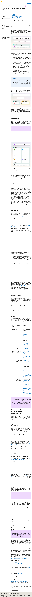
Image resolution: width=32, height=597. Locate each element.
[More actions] (30, 6)
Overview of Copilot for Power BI (25, 285)
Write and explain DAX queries (27, 374)
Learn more (28, 567)
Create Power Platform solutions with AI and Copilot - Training (19, 581)
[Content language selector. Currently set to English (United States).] (4, 593)
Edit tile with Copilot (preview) (27, 393)
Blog (10, 595)
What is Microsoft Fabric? (16, 562)
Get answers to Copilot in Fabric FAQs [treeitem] (6, 27)
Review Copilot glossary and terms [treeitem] (6, 20)
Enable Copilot (13, 14)
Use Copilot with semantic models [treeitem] (6, 24)
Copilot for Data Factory (23, 216)
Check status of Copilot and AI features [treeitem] (6, 29)
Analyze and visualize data (27, 336)
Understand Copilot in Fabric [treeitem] (5, 18)
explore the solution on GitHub (25, 432)
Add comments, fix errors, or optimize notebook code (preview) (26, 334)
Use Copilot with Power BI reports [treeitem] (6, 25)
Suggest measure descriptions (27, 373)
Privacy (17, 595)
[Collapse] (9, 5)
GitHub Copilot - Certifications (15, 584)
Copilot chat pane (26, 327)
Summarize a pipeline (26, 349)
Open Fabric (29, 3)
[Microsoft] (1, 1)
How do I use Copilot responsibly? (16, 17)
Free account (24, 3)
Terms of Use (28, 595)
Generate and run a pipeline (27, 348)
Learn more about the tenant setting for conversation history (19, 558)
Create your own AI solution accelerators (17, 16)
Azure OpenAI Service (20, 465)
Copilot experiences (14, 15)
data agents (20, 534)
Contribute (13, 595)
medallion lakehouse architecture (21, 440)
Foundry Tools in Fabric (26, 344)
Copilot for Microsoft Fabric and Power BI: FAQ (19, 563)
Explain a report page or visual (27, 384)
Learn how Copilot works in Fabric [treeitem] (6, 19)
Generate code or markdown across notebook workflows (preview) (27, 332)
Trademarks (2, 596)
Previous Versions (7, 595)
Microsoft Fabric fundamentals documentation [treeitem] (5, 9)
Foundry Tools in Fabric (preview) (17, 564)
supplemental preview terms (16, 403)
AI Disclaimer (2, 595)
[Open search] (28, 1)
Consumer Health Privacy (22, 595)
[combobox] (5, 7)
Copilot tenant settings (16, 565)
